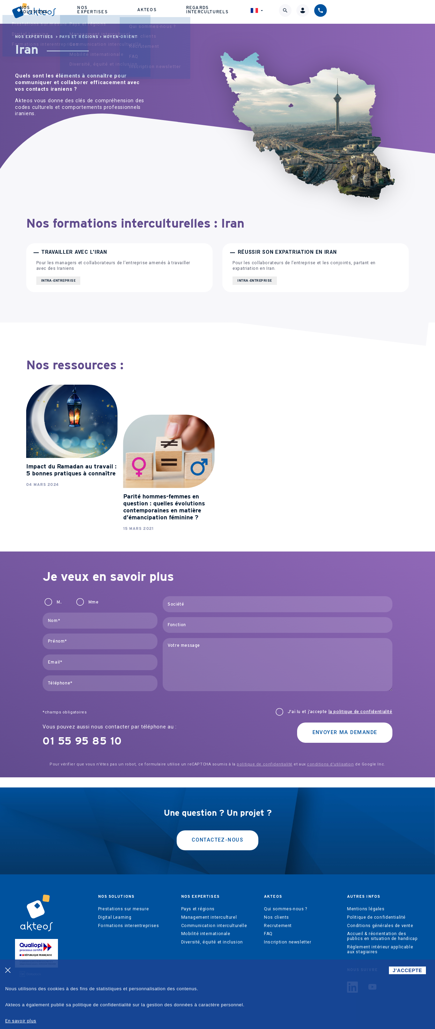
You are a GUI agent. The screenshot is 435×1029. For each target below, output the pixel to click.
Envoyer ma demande (344, 732)
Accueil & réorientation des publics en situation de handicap (382, 936)
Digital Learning (115, 917)
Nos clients (276, 917)
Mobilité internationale (205, 933)
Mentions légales (366, 908)
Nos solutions (134, 12)
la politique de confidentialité (360, 711)
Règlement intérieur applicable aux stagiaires (380, 949)
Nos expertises (188, 12)
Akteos (237, 12)
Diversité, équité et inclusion (212, 942)
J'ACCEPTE (407, 970)
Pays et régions (78, 37)
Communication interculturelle (214, 925)
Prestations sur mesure (123, 908)
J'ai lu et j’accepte (340, 711)
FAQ (268, 933)
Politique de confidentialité (376, 917)
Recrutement (278, 925)
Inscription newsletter (287, 942)
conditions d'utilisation (330, 764)
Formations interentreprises (128, 925)
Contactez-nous (217, 840)
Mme (93, 602)
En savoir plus (20, 1020)
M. (59, 602)
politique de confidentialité (264, 764)
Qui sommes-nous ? (285, 908)
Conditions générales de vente (380, 925)
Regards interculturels (289, 12)
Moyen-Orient (120, 37)
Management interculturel (209, 917)
